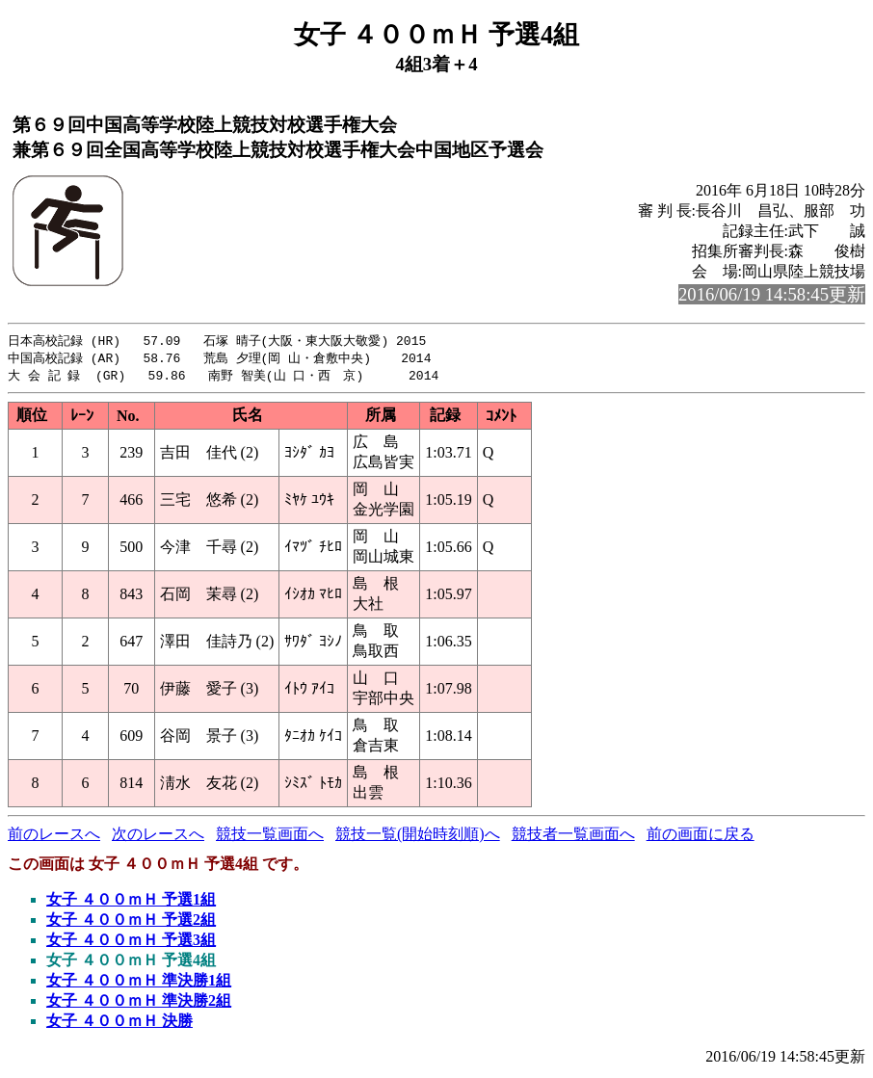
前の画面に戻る (700, 836)
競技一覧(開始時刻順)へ (417, 836)
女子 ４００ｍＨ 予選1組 (131, 902)
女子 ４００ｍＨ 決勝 (119, 1023)
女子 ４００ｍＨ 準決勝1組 (138, 983)
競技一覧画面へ (270, 836)
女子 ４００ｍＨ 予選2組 (131, 922)
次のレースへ (158, 836)
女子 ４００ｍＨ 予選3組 (131, 942)
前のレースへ (54, 836)
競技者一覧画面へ (573, 836)
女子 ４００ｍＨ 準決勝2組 (138, 1003)
